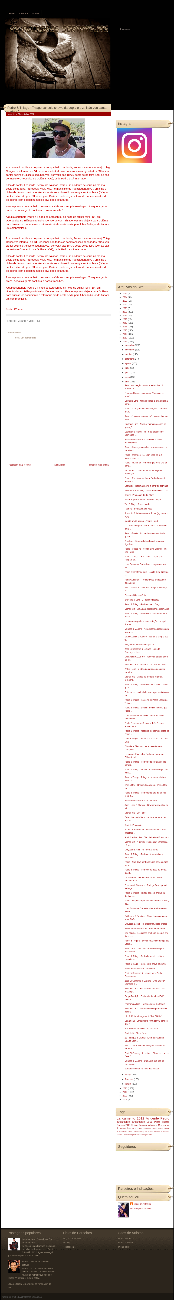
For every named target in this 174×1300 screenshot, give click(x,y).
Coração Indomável (148, 1125)
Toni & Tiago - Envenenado (137, 504)
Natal (125, 1135)
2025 (125, 293)
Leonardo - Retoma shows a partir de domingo (146, 486)
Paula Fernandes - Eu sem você (139, 968)
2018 (125, 319)
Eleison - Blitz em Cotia (135, 595)
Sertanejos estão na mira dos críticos (141, 1068)
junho (128, 372)
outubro (129, 354)
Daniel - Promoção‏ (133, 825)
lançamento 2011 (142, 1121)
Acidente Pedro (157, 1118)
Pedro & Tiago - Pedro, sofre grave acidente (145, 964)
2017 (125, 323)
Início (12, 13)
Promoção (131, 1135)
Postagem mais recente (20, 465)
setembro (129, 359)
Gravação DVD (149, 1128)
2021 (125, 308)
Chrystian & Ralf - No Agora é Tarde (141, 850)
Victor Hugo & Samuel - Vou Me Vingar (142, 499)
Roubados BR (69, 1247)
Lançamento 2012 (130, 1118)
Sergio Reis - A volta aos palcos (139, 644)
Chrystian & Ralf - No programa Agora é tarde (145, 924)
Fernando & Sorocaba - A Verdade (140, 800)
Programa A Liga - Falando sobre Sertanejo (144, 1004)
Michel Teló (123, 1247)
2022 (125, 304)
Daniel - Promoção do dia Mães (139, 495)
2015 (125, 330)
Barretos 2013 (123, 1125)
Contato (23, 13)
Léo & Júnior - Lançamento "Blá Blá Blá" (143, 1016)
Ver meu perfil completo (141, 1208)
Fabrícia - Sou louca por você (138, 509)
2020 (125, 312)
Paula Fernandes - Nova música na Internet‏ (144, 928)
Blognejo (67, 1242)
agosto (128, 363)
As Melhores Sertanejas (30, 1297)
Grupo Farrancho (126, 1238)
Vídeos (35, 13)
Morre (161, 1125)
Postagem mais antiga (98, 465)
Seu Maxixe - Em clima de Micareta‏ (141, 1028)
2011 (125, 1088)
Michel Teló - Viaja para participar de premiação (146, 609)
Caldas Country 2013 (141, 1132)
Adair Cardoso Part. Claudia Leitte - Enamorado (146, 837)
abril (127, 381)
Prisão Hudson (161, 1122)
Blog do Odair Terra (72, 1238)
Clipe (139, 1128)
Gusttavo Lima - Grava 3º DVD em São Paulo (145, 664)
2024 (125, 297)
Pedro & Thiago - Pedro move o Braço (142, 604)
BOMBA (120, 1132)
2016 (125, 326)
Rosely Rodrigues (142, 1135)
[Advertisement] (32, 438)
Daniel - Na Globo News (135, 1033)
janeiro (128, 1084)
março (128, 1074)
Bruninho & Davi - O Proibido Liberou (141, 600)
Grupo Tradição (125, 1242)
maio (127, 377)
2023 (125, 301)
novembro (130, 350)
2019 (125, 315)
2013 (125, 338)
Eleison (134, 1125)
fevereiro (129, 1079)
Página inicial (59, 465)
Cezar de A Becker (142, 1204)
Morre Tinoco (163, 1128)
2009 (125, 1096)
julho (127, 368)
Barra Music (127, 1132)
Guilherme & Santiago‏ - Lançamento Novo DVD (146, 490)
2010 (125, 1092)
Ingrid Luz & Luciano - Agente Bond (141, 521)
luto (150, 1135)
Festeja (119, 1135)
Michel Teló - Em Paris (134, 813)
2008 (125, 1099)
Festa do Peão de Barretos (159, 1132)
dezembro (130, 345)
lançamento (123, 1121)
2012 (125, 341)
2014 (125, 334)
